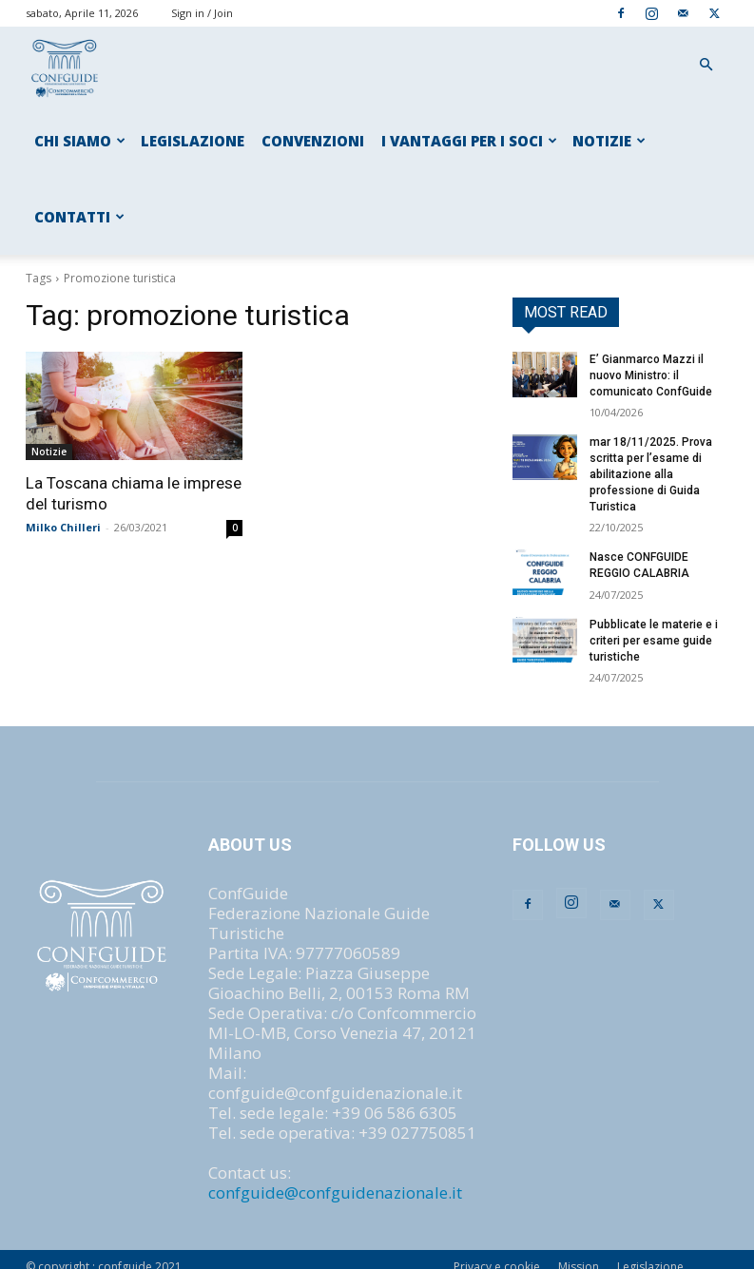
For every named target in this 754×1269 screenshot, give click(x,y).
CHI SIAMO (80, 140)
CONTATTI (79, 216)
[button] (706, 64)
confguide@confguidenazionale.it (335, 1192)
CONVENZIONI (312, 140)
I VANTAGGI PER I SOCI (469, 140)
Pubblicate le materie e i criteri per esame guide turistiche (654, 640)
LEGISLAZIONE (192, 140)
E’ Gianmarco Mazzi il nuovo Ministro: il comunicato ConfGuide (651, 375)
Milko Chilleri (63, 527)
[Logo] (66, 65)
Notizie (49, 451)
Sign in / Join (202, 13)
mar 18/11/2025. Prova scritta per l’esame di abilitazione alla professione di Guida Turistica (651, 473)
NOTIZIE (609, 140)
